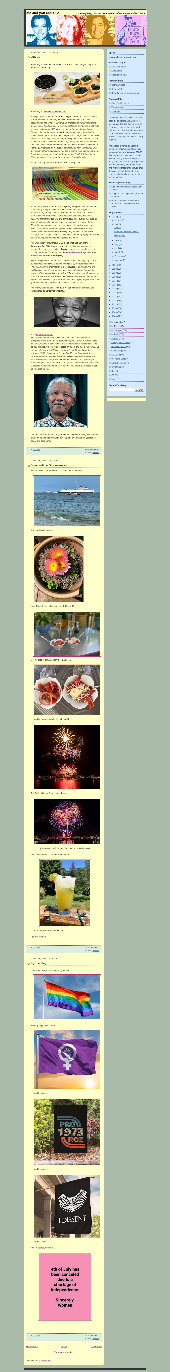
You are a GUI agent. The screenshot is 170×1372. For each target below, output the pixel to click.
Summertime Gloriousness (49, 465)
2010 (114, 308)
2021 (114, 265)
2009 (114, 312)
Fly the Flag (38, 963)
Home (64, 1346)
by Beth (115, 334)
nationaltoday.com (44, 334)
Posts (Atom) (45, 1361)
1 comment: (93, 947)
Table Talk (116, 111)
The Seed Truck (118, 67)
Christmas (116, 367)
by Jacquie (116, 330)
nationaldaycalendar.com (54, 111)
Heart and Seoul (119, 75)
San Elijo (115, 355)
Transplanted (117, 107)
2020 (114, 269)
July (117, 224)
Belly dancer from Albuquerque (125, 93)
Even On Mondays (120, 103)
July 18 (35, 56)
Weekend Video (118, 359)
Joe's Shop (116, 71)
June (117, 240)
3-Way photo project (120, 342)
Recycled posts (118, 346)
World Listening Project (77, 252)
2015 (114, 288)
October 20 (116, 89)
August (118, 220)
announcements (118, 363)
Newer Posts (32, 1346)
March (118, 252)
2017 (114, 281)
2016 (114, 285)
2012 (114, 300)
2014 (114, 292)
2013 (114, 296)
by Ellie (95, 452)
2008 (114, 316)
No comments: (92, 449)
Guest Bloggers (118, 351)
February (119, 256)
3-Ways (114, 338)
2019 (114, 273)
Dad (113, 371)
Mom (113, 379)
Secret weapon (118, 85)
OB (112, 375)
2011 (114, 304)
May (117, 244)
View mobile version (63, 1352)
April (117, 248)
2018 (114, 277)
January (119, 260)
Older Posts (96, 1346)
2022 (114, 217)
